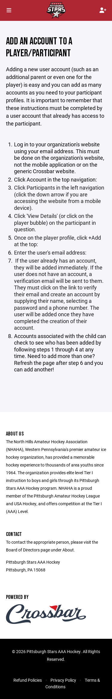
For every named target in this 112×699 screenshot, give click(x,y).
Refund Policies (27, 680)
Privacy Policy (63, 680)
